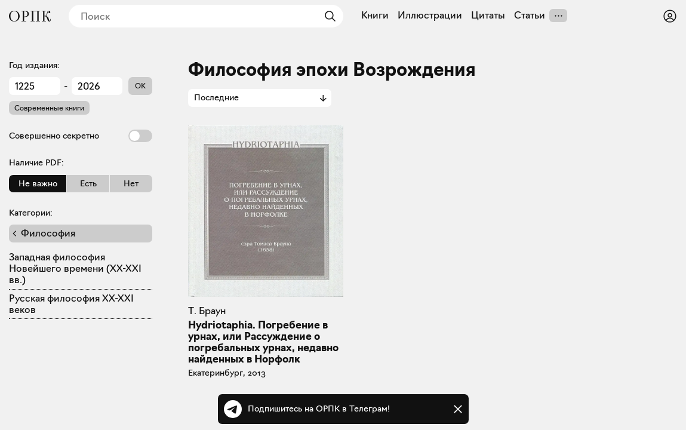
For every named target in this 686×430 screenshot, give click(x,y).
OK (140, 85)
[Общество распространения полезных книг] (30, 16)
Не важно (38, 183)
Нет (131, 183)
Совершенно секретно (80, 136)
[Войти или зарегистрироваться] (670, 16)
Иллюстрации (430, 15)
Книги (375, 15)
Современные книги (49, 107)
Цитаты (488, 15)
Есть (88, 183)
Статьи (529, 15)
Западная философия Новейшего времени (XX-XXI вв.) (75, 268)
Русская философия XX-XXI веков (71, 304)
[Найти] (327, 16)
